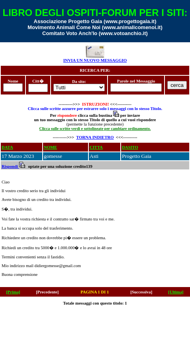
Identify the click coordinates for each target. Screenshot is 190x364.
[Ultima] (175, 292)
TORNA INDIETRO (95, 137)
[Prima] (13, 292)
